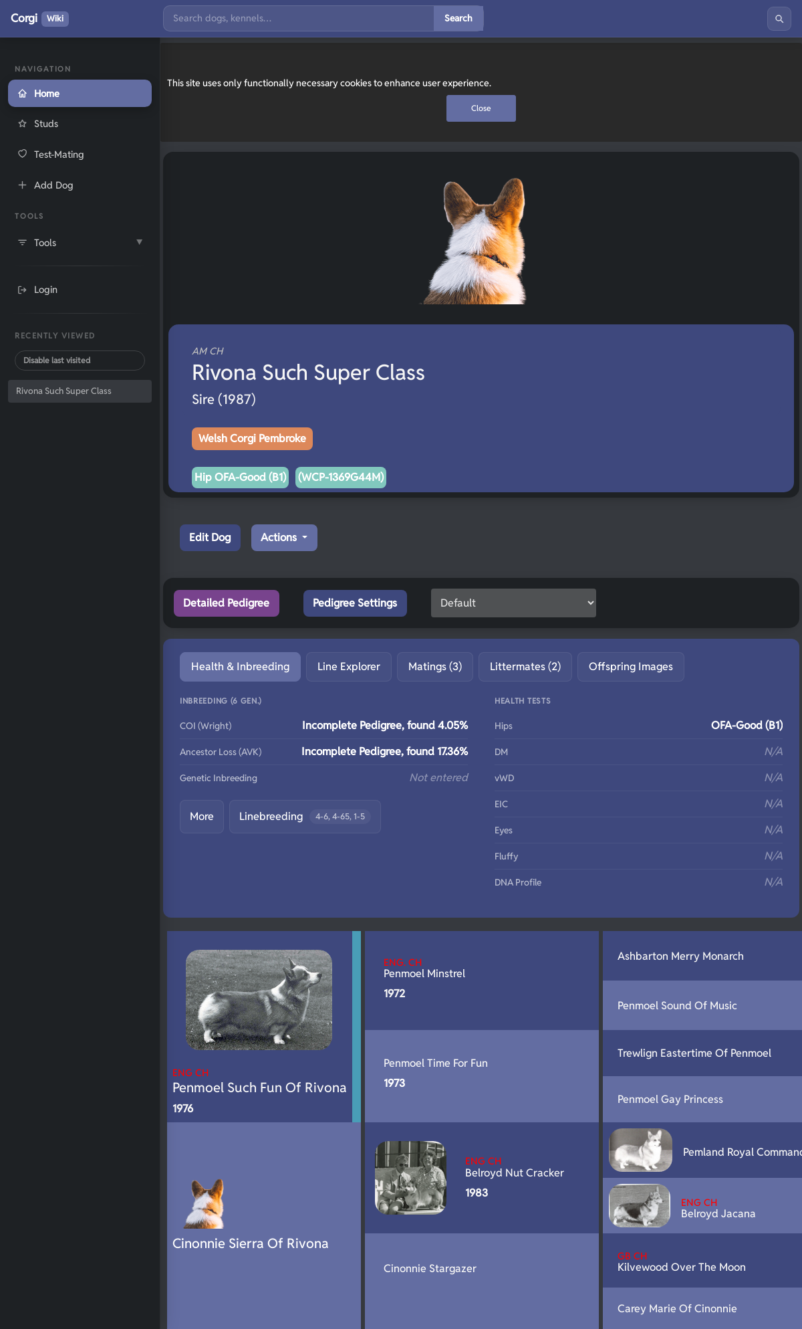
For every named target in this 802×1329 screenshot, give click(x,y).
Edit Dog (210, 537)
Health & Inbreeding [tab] (240, 666)
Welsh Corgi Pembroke (252, 438)
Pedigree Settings (355, 603)
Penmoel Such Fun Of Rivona (259, 1081)
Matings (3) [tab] (435, 666)
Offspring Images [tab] (631, 666)
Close (481, 108)
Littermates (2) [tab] (525, 666)
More (202, 816)
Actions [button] (280, 537)
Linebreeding (305, 817)
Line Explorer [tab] (348, 666)
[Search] (299, 18)
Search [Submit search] (458, 18)
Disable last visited (56, 360)
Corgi (40, 19)
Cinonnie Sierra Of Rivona (250, 1243)
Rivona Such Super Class (64, 391)
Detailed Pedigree (226, 603)
